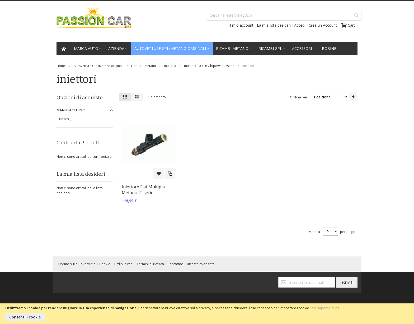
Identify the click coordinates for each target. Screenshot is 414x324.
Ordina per (298, 97)
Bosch (71, 118)
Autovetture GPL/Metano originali (98, 66)
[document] (207, 313)
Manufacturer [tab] (71, 110)
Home (61, 66)
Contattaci (175, 263)
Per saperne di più (325, 308)
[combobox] (284, 15)
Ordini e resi (123, 263)
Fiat (134, 66)
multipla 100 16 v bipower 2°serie (209, 66)
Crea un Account (323, 25)
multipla (170, 66)
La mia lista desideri (274, 25)
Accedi (299, 25)
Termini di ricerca (150, 263)
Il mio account (241, 25)
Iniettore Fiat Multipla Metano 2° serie (143, 190)
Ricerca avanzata (201, 263)
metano (150, 66)
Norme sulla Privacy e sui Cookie (84, 263)
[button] (158, 173)
